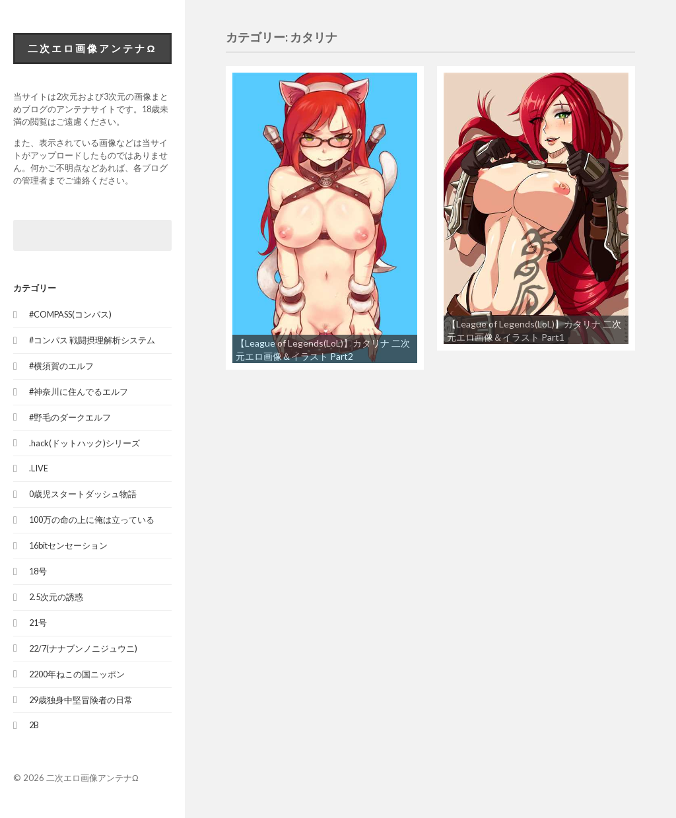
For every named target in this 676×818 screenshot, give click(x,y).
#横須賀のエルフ (61, 365)
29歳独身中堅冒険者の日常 (81, 700)
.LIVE (38, 468)
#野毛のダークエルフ (70, 417)
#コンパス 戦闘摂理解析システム (92, 340)
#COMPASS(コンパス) (70, 314)
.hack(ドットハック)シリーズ (84, 443)
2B (34, 725)
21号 (38, 622)
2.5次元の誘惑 (56, 597)
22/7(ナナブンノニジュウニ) (83, 648)
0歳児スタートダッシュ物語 (83, 494)
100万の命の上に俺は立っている (91, 519)
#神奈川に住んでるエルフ (78, 391)
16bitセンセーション (68, 545)
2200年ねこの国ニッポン (77, 674)
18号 (38, 571)
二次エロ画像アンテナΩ (92, 48)
